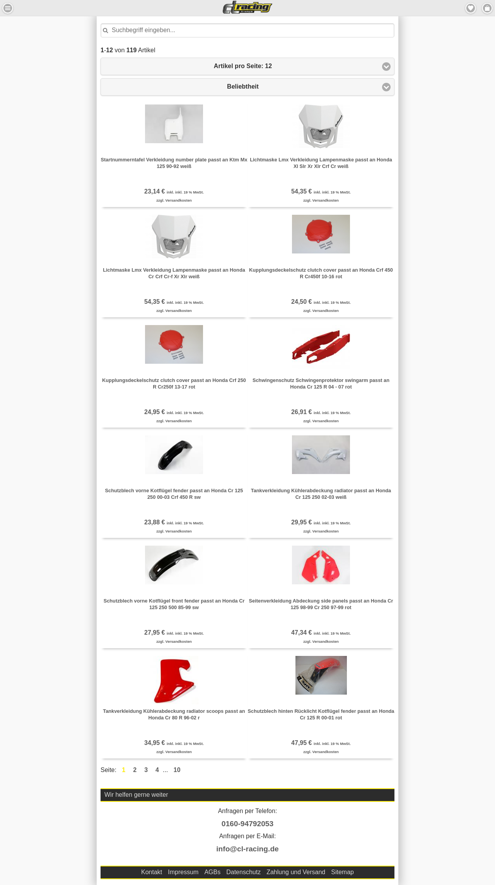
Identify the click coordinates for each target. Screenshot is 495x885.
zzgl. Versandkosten (174, 200)
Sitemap (342, 872)
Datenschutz (243, 872)
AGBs (212, 872)
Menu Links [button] (8, 8)
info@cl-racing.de (247, 849)
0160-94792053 (247, 824)
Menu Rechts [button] (487, 8)
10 (177, 770)
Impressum (183, 872)
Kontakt (151, 872)
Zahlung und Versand (295, 872)
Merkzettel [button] (470, 8)
